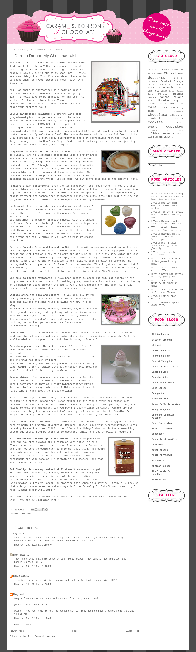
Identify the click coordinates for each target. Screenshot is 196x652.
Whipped (156, 345)
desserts (154, 130)
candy (164, 107)
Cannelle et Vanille (164, 439)
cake (152, 107)
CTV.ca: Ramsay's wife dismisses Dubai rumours (166, 222)
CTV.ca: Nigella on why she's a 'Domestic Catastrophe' (165, 237)
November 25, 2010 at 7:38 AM (32, 618)
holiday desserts (161, 133)
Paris (163, 104)
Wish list (26, 514)
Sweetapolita (160, 399)
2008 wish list (46, 500)
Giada (164, 91)
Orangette (158, 393)
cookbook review (165, 118)
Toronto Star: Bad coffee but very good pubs (167, 275)
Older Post (132, 631)
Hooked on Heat (161, 356)
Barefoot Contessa (159, 70)
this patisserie (113, 278)
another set (121, 264)
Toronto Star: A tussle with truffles (165, 269)
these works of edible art (80, 288)
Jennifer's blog (162, 423)
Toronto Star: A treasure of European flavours (167, 291)
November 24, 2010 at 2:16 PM (32, 566)
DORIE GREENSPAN (162, 455)
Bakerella (158, 461)
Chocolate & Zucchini (165, 383)
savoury (168, 137)
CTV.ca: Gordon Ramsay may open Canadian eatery (167, 228)
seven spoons (160, 450)
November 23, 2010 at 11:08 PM (33, 545)
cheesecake (177, 111)
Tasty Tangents (161, 409)
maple (180, 134)
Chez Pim (157, 444)
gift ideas (175, 131)
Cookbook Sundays (172, 81)
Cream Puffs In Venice (166, 404)
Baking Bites (160, 372)
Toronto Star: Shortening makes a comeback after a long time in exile (167, 197)
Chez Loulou (159, 388)
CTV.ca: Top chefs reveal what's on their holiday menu (167, 215)
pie (150, 137)
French (168, 87)
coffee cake (176, 115)
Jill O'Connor (157, 94)
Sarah (16, 576)
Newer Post (17, 631)
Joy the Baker (160, 377)
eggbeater (158, 434)
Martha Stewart (171, 97)
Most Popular (159, 100)
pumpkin (158, 137)
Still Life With (162, 428)
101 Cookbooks (160, 334)
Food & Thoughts (162, 361)
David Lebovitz (159, 85)
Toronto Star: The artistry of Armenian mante (164, 283)
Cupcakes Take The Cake (166, 366)
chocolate (157, 115)
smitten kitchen (162, 340)
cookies (155, 122)
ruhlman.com (159, 480)
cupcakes (174, 127)
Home (75, 631)
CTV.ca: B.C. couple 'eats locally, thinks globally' (165, 246)
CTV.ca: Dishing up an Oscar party (165, 303)
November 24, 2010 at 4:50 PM (32, 584)
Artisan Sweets (161, 466)
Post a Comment (23, 625)
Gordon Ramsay (176, 91)
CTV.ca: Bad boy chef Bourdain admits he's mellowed (164, 206)
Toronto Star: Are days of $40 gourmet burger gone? (165, 261)
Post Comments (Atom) (41, 636)
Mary (16, 594)
